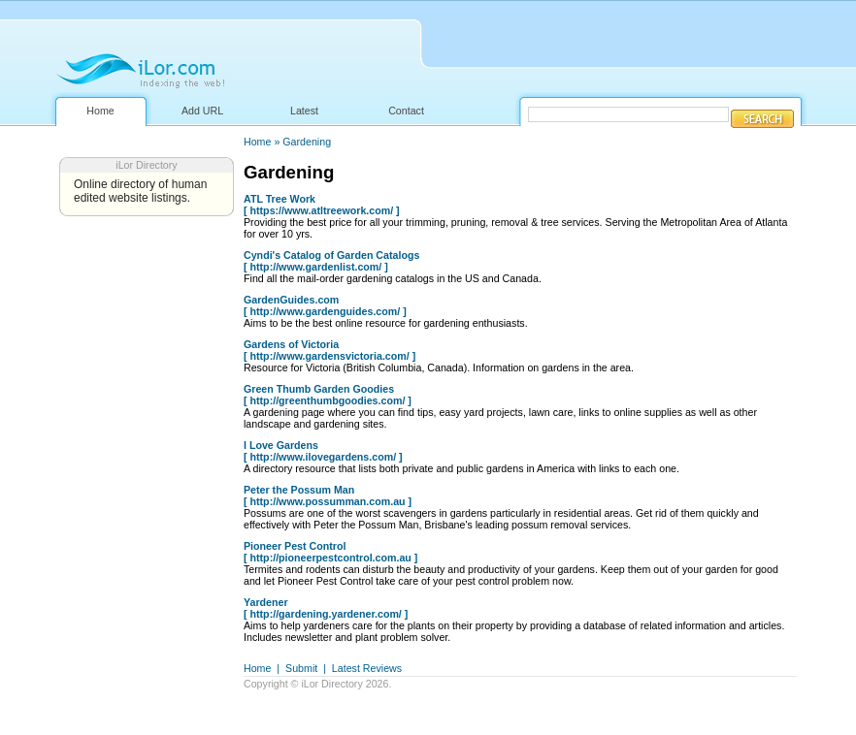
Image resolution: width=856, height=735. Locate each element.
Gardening (306, 141)
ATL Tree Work (279, 199)
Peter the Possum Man (299, 489)
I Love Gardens (281, 445)
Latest (304, 110)
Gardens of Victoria (291, 344)
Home (100, 110)
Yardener (266, 602)
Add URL (202, 110)
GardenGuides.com (291, 299)
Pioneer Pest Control (295, 546)
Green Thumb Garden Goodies (319, 389)
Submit (301, 668)
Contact (406, 110)
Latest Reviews (367, 668)
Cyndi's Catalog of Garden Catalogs (331, 255)
